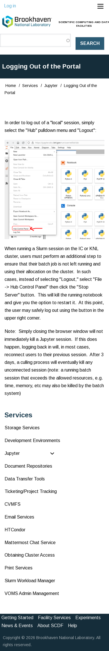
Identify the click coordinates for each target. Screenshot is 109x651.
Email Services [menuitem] (19, 517)
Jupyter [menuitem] (12, 453)
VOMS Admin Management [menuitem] (32, 593)
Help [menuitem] (72, 625)
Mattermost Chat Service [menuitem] (30, 542)
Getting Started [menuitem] (17, 617)
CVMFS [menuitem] (13, 504)
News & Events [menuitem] (17, 625)
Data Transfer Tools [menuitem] (25, 478)
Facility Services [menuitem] (54, 617)
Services (30, 85)
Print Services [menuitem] (19, 567)
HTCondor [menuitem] (15, 529)
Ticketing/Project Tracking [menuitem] (31, 491)
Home (10, 85)
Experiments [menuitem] (88, 617)
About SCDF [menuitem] (50, 625)
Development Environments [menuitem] (32, 440)
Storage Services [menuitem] (22, 427)
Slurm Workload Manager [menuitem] (30, 580)
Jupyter (51, 85)
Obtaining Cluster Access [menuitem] (30, 555)
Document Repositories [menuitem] (28, 466)
